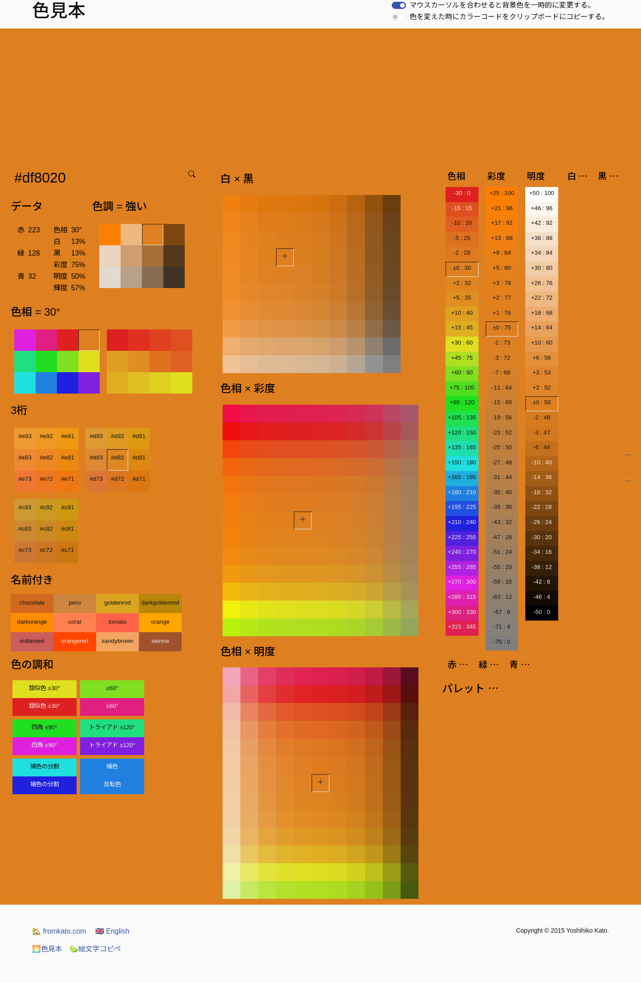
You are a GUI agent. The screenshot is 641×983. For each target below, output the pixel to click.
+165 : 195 (462, 477)
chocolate (32, 602)
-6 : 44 (541, 447)
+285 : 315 (462, 596)
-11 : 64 (502, 387)
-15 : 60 (502, 402)
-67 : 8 (501, 612)
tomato (118, 621)
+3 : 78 (502, 283)
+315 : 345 (462, 626)
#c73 (25, 550)
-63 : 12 (502, 596)
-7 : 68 (501, 372)
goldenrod (117, 602)
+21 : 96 (502, 208)
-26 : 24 (541, 522)
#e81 (67, 457)
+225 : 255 (462, 537)
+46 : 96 (542, 208)
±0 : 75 (502, 327)
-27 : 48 (502, 462)
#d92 (117, 436)
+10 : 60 (542, 342)
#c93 (25, 507)
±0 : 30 (462, 267)
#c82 (46, 528)
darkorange (32, 621)
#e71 (67, 478)
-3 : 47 (541, 432)
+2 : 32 (462, 283)
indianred (32, 641)
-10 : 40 (541, 462)
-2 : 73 (501, 342)
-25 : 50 (502, 447)
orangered (75, 641)
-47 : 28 (502, 537)
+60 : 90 (462, 372)
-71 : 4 (501, 626)
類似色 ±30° (44, 688)
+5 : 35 (462, 297)
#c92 (46, 507)
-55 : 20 (502, 567)
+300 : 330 (462, 612)
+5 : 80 (502, 267)
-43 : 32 (502, 522)
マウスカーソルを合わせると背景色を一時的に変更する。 (502, 5)
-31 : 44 (502, 477)
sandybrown (117, 641)
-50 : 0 (541, 612)
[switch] (399, 5)
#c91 (67, 507)
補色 (112, 766)
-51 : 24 (502, 551)
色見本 (47, 949)
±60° (112, 688)
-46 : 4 (541, 596)
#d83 (96, 457)
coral (75, 621)
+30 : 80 (542, 267)
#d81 (139, 457)
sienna (160, 641)
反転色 (112, 784)
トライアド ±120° (112, 727)
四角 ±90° (44, 727)
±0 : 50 (542, 402)
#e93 (25, 436)
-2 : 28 (462, 252)
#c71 (67, 550)
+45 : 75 (462, 357)
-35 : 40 (502, 492)
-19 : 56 (502, 417)
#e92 (46, 436)
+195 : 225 (462, 507)
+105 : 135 (462, 417)
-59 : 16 (502, 581)
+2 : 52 (541, 387)
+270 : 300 (462, 581)
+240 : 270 (462, 551)
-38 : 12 (541, 567)
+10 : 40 (462, 312)
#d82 (117, 457)
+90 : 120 (462, 402)
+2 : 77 (502, 297)
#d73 (96, 478)
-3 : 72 (501, 357)
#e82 (46, 457)
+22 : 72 (542, 297)
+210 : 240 (462, 522)
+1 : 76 (502, 312)
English (112, 931)
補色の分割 (44, 766)
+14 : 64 (542, 327)
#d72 (117, 478)
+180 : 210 (462, 492)
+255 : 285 (462, 567)
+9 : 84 (502, 252)
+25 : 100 (501, 193)
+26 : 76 (542, 283)
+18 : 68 (542, 312)
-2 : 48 (541, 417)
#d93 (96, 436)
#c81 (67, 528)
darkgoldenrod (160, 602)
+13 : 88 (502, 238)
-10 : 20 (462, 222)
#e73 (25, 478)
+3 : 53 (541, 372)
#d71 (139, 478)
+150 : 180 (462, 462)
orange (160, 621)
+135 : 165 (462, 447)
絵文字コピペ (95, 949)
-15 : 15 (462, 208)
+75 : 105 (462, 387)
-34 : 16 (541, 551)
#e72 (46, 478)
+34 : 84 (542, 252)
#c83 (25, 528)
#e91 (67, 436)
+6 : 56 (541, 357)
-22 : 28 (541, 507)
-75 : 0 (501, 641)
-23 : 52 (502, 432)
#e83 (25, 457)
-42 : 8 (541, 581)
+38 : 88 (542, 238)
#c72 (46, 550)
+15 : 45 (462, 327)
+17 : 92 (502, 222)
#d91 (139, 436)
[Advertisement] (320, 95)
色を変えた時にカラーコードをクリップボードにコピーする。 (509, 16)
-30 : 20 (541, 537)
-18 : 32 (541, 492)
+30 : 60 (462, 342)
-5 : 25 (462, 238)
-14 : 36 (541, 477)
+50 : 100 (541, 193)
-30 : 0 (462, 193)
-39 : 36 (502, 507)
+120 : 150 (462, 432)
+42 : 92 (542, 222)
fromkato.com (59, 931)
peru (75, 602)
